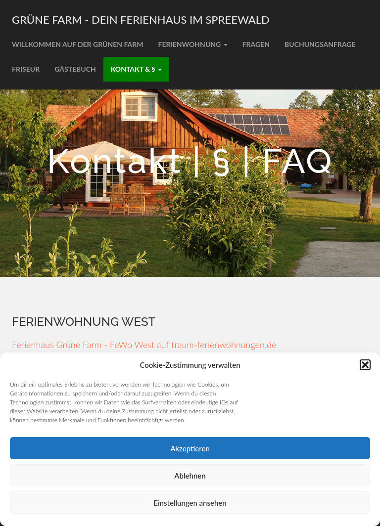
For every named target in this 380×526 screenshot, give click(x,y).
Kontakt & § (136, 69)
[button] (365, 365)
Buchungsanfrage (320, 44)
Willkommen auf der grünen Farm (77, 44)
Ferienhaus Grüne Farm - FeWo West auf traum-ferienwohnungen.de (144, 344)
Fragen (256, 44)
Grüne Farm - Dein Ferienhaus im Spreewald (141, 19)
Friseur (26, 69)
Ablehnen (189, 475)
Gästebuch (75, 69)
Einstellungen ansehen (189, 502)
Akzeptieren (190, 448)
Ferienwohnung (193, 44)
